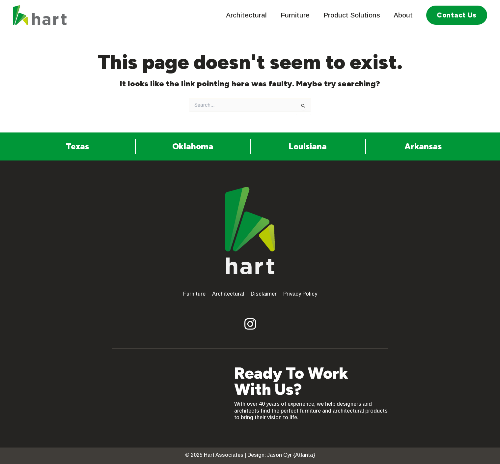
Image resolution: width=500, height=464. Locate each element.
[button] (456, 15)
